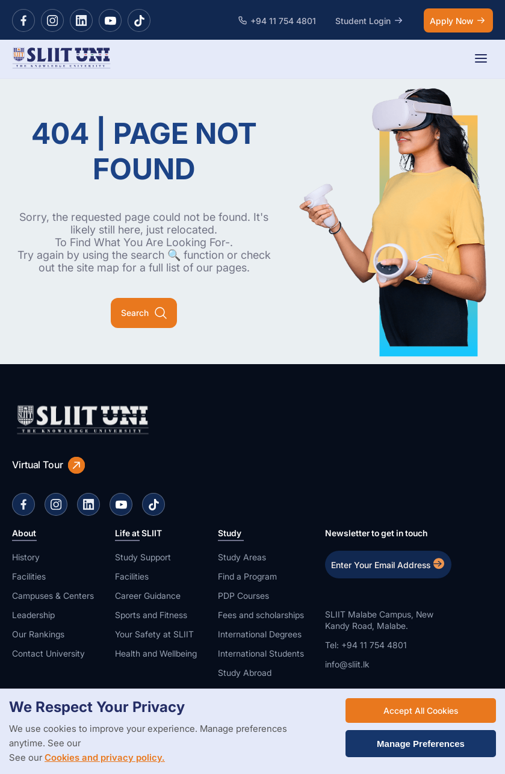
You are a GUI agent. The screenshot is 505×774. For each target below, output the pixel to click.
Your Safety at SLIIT (154, 634)
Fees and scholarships (261, 615)
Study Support (143, 557)
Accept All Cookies (420, 710)
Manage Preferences (421, 743)
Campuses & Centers (53, 595)
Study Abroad (244, 672)
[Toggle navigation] (481, 59)
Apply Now (458, 20)
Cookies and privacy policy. (105, 757)
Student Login (369, 20)
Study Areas (242, 557)
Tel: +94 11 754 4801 (366, 645)
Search (144, 313)
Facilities (29, 576)
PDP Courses (243, 595)
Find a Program (247, 576)
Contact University (48, 653)
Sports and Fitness (151, 615)
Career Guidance (148, 595)
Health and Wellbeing (156, 653)
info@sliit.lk (347, 664)
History (26, 557)
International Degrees (260, 634)
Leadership (33, 615)
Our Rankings (38, 634)
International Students (261, 653)
